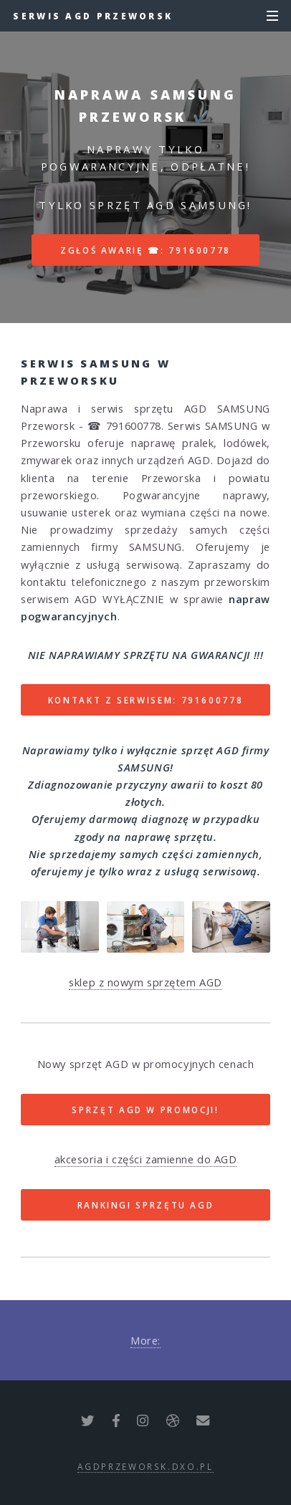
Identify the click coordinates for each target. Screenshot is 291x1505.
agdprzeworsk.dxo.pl (145, 1466)
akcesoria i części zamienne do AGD (145, 1159)
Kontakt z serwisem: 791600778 (146, 700)
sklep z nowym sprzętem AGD (145, 982)
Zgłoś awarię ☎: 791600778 (145, 250)
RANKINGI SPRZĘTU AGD (145, 1205)
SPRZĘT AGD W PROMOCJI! (145, 1109)
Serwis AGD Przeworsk (93, 15)
